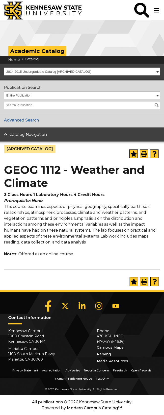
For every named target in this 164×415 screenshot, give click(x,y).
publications (50, 402)
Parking (104, 354)
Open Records (141, 370)
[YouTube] (115, 305)
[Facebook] (48, 305)
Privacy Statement (25, 370)
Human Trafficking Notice (73, 378)
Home (14, 59)
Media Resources (112, 361)
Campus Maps (110, 347)
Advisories (72, 370)
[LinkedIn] (82, 305)
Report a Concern (96, 370)
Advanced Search (21, 120)
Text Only (102, 378)
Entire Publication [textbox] (18, 95)
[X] (65, 305)
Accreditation (51, 370)
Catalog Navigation (28, 134)
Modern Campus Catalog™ (94, 408)
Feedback (120, 370)
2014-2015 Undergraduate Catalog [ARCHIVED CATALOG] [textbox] (48, 71)
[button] (141, 10)
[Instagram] (98, 305)
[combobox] (82, 71)
